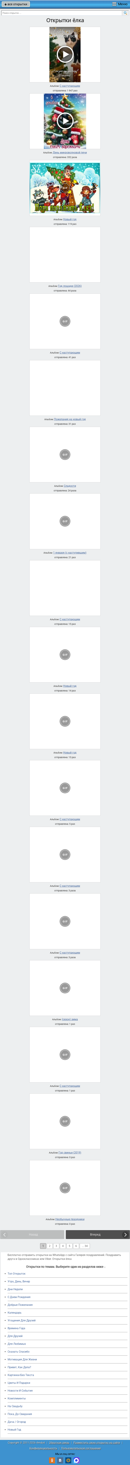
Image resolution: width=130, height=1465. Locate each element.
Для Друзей (15, 1336)
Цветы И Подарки (19, 1382)
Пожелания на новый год (70, 419)
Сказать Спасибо (18, 1351)
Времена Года (16, 1328)
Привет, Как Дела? (19, 1367)
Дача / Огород (17, 1421)
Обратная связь (59, 1442)
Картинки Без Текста (21, 1375)
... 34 (85, 1246)
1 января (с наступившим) (69, 552)
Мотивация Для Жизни (22, 1359)
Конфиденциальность (43, 1448)
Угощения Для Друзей (22, 1320)
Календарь (14, 1312)
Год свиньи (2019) (70, 1152)
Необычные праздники (69, 1219)
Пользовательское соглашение (81, 1448)
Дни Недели (15, 1289)
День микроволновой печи (70, 152)
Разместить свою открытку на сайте (96, 1442)
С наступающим (70, 85)
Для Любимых (17, 1343)
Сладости (70, 485)
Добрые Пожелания (20, 1304)
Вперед (95, 1234)
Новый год (70, 219)
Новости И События (20, 1390)
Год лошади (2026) (70, 286)
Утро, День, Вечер (19, 1281)
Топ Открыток (17, 1273)
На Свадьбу (15, 1406)
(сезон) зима (70, 1019)
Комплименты (17, 1398)
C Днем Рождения (19, 1297)
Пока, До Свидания (20, 1414)
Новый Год (14, 1429)
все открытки (16, 4)
